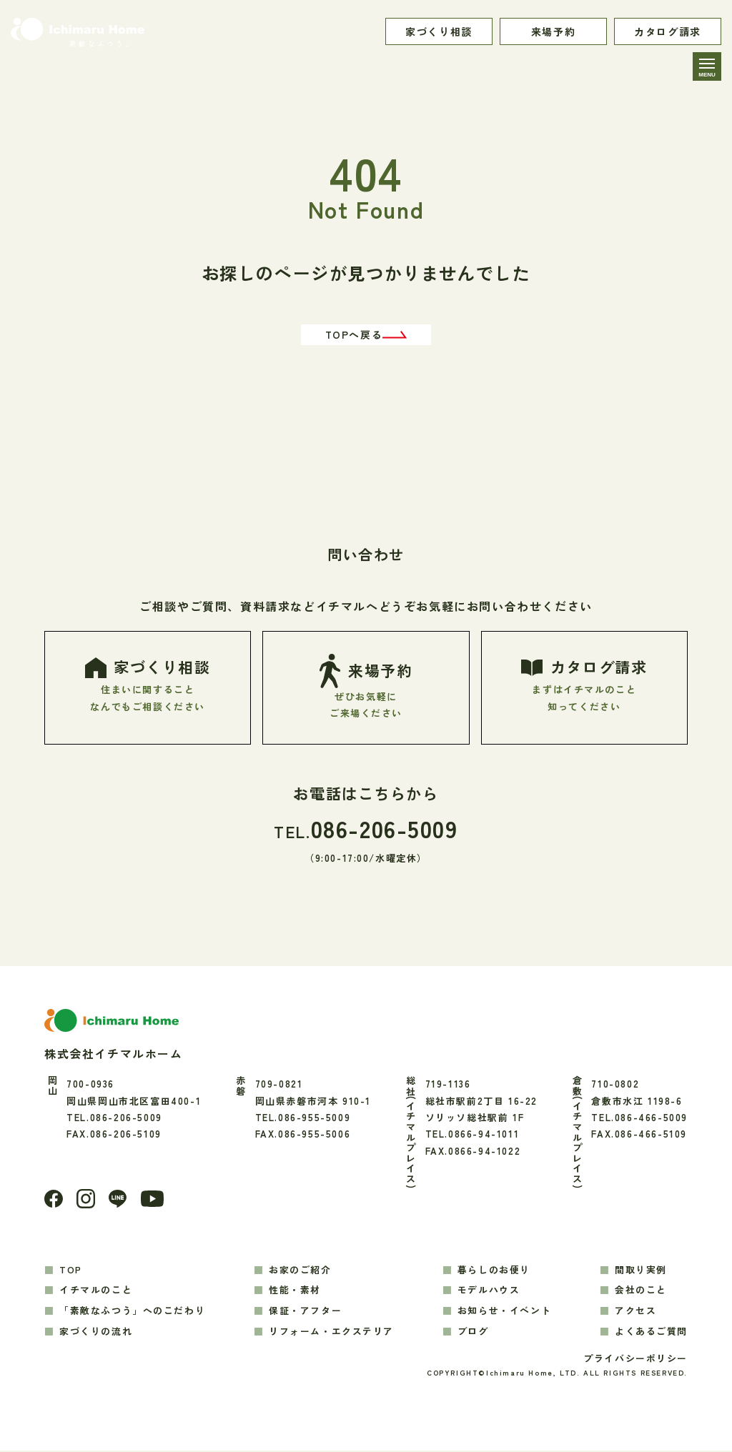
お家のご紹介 (300, 1270)
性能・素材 (295, 1291)
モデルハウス (489, 1291)
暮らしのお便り (494, 1270)
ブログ (473, 1332)
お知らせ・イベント (504, 1311)
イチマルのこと (95, 1291)
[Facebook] (53, 1199)
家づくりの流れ (95, 1332)
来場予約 (553, 31)
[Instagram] (85, 1199)
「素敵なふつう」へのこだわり (132, 1311)
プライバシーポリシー (635, 1359)
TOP (70, 1270)
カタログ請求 (667, 31)
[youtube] (153, 1200)
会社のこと (641, 1291)
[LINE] (118, 1200)
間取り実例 (641, 1270)
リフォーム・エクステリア (331, 1332)
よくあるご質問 (651, 1332)
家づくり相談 (439, 31)
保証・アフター (305, 1311)
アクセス (635, 1311)
